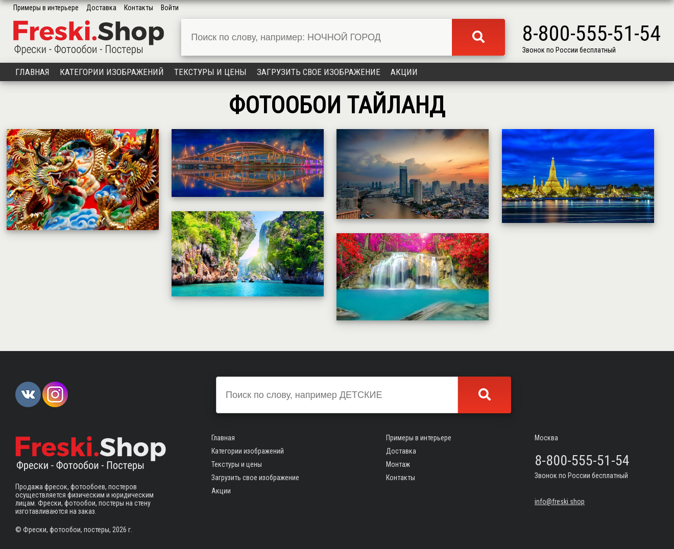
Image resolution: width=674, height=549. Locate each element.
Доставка (101, 8)
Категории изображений (112, 72)
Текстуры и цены (210, 72)
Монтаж (398, 464)
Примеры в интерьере (46, 8)
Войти (170, 8)
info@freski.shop (560, 501)
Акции (404, 72)
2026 (119, 530)
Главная (32, 72)
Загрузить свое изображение (318, 72)
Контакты (138, 8)
